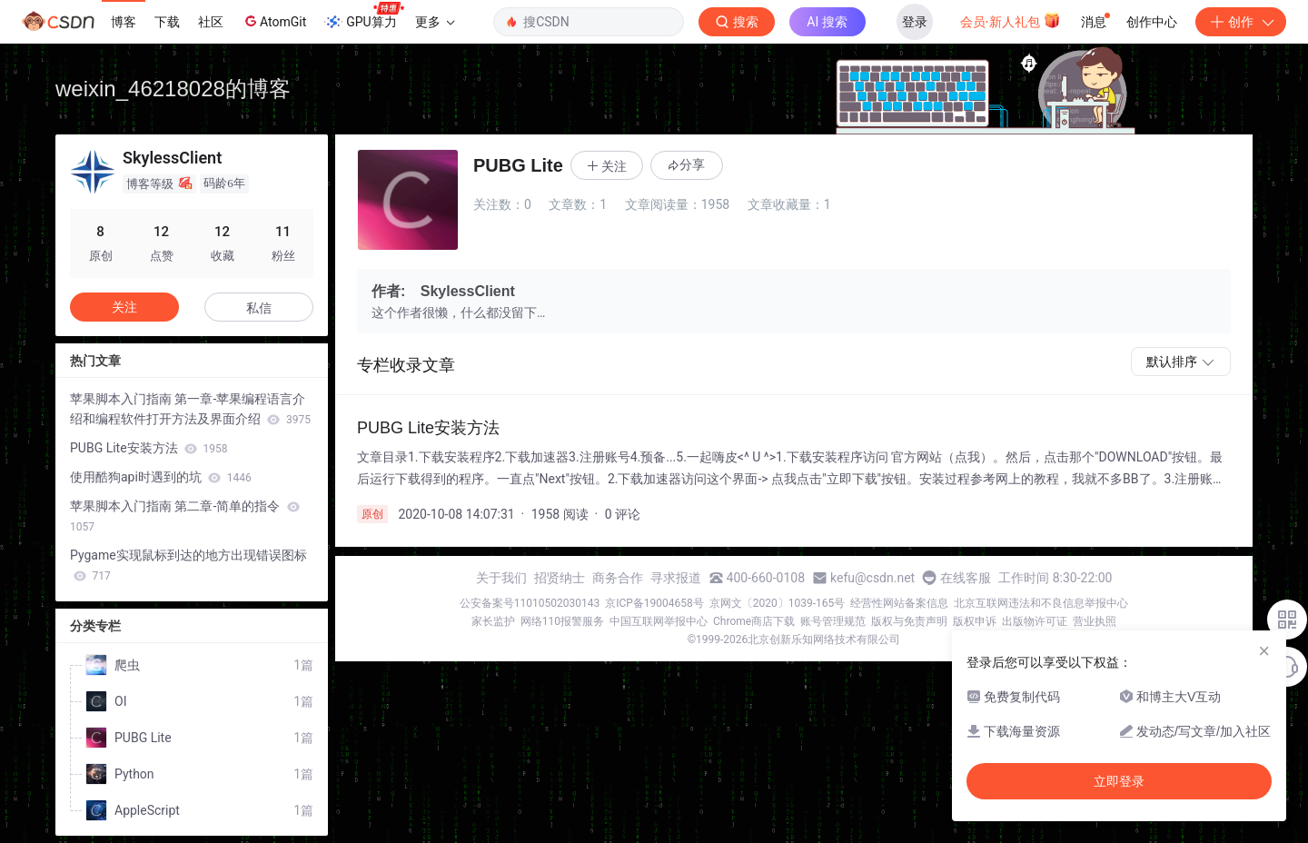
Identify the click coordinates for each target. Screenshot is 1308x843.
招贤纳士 (559, 577)
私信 (259, 308)
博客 (123, 22)
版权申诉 (974, 621)
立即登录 (1119, 781)
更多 (435, 22)
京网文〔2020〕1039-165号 (777, 603)
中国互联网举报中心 (658, 621)
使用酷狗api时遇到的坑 (161, 477)
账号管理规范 (833, 621)
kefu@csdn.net (872, 577)
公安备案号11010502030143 (530, 603)
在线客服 (965, 577)
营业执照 (1094, 621)
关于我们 (501, 577)
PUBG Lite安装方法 (149, 448)
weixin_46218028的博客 (173, 88)
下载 (167, 22)
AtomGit (274, 20)
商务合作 (617, 577)
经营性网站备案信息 (899, 603)
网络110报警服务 (562, 621)
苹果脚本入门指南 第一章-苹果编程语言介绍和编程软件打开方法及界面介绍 (190, 409)
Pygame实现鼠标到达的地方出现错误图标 (188, 565)
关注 (124, 307)
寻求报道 (675, 577)
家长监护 (493, 621)
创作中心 (1151, 22)
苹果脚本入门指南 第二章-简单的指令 (185, 516)
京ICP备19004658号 (654, 603)
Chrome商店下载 (754, 621)
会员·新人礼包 (1010, 20)
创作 (1241, 22)
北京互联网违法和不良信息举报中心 (1041, 603)
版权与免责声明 (909, 621)
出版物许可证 (1034, 621)
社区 (210, 22)
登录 (914, 22)
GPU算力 (363, 16)
